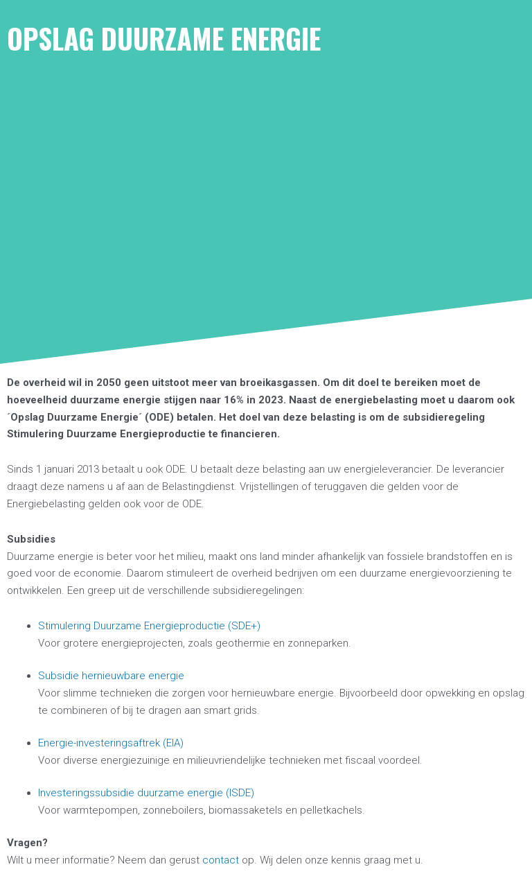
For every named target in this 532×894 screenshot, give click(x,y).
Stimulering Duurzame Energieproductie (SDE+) (149, 626)
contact (220, 860)
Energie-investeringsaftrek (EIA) (111, 743)
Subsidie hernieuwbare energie (111, 675)
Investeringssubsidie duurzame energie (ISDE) (146, 793)
